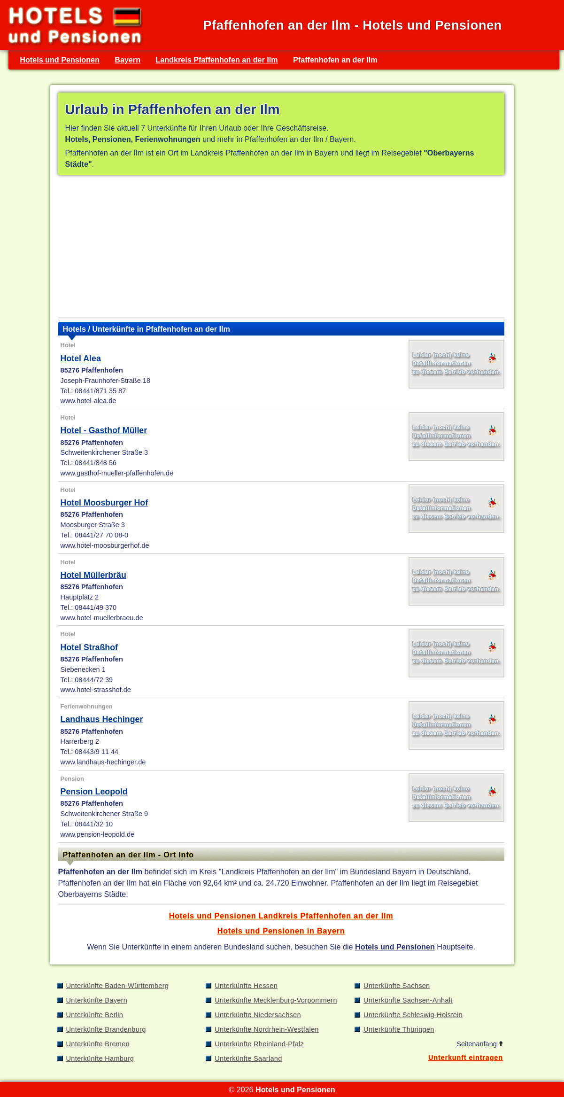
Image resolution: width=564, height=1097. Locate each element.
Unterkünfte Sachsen (396, 985)
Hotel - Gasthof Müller (104, 430)
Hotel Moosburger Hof (104, 502)
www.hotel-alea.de (88, 401)
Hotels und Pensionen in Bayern (281, 930)
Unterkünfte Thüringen (398, 1029)
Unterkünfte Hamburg (100, 1058)
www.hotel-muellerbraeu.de (102, 618)
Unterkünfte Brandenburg (106, 1029)
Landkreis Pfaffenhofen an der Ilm (216, 59)
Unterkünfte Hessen (246, 985)
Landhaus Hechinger (102, 719)
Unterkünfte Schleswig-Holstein (413, 1015)
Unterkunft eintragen (465, 1057)
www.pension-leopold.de (98, 834)
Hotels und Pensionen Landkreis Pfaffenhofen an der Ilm (281, 915)
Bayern (127, 59)
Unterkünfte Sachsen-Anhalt (408, 1000)
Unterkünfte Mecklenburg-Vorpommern (276, 1000)
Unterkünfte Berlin (95, 1015)
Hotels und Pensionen (60, 59)
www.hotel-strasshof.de (96, 689)
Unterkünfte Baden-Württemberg (117, 985)
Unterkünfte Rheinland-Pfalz (259, 1044)
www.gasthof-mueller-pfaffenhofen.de (117, 473)
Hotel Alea (81, 358)
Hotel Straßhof (89, 647)
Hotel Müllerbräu (93, 575)
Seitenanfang (479, 1044)
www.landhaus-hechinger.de (103, 762)
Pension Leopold (94, 791)
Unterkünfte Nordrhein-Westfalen (266, 1029)
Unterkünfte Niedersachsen (258, 1015)
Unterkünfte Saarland (248, 1058)
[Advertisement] (281, 248)
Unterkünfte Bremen (98, 1044)
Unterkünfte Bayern (97, 1000)
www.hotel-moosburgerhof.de (105, 545)
